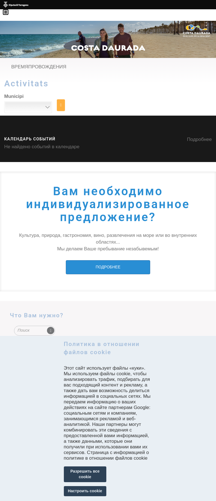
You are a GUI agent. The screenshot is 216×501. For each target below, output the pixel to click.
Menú (8, 8)
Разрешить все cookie (85, 474)
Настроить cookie (85, 491)
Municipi (14, 96)
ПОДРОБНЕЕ (108, 267)
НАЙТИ (61, 105)
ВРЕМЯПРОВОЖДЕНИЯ (38, 66)
